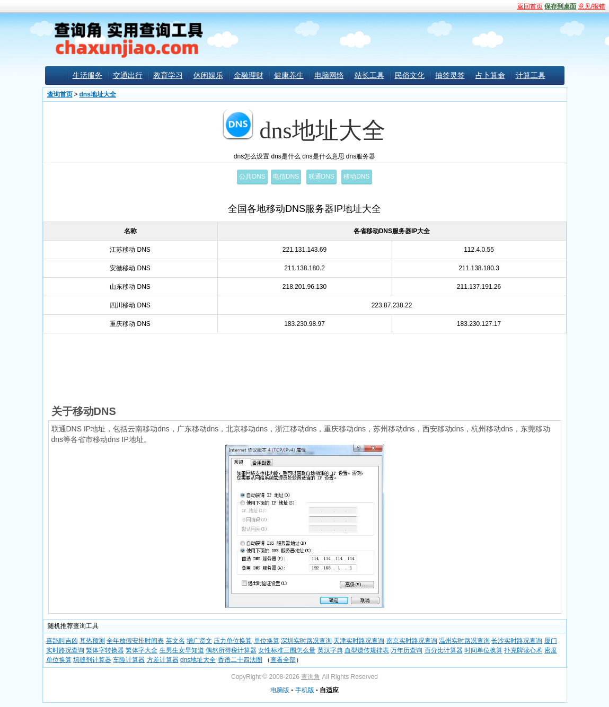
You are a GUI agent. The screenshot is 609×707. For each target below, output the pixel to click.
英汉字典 (330, 650)
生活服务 (87, 75)
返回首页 (530, 6)
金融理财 (248, 75)
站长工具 (369, 75)
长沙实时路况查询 (516, 640)
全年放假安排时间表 (135, 640)
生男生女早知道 (182, 650)
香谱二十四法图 (240, 660)
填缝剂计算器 (92, 660)
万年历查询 (406, 650)
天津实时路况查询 (358, 640)
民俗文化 (410, 75)
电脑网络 (329, 75)
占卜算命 (490, 75)
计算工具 (530, 75)
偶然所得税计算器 (231, 650)
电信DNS (286, 176)
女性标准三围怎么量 (286, 650)
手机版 (304, 690)
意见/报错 (591, 6)
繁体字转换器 (105, 650)
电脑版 (279, 690)
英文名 (175, 640)
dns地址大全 (98, 94)
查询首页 (60, 94)
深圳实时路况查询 (306, 640)
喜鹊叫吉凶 (62, 640)
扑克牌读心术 (523, 650)
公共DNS (252, 176)
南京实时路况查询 (411, 640)
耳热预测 (92, 640)
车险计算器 (129, 660)
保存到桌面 (560, 6)
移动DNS (356, 176)
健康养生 (289, 75)
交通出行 (128, 75)
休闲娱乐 (208, 75)
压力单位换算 (233, 640)
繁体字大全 (141, 650)
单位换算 (266, 640)
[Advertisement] (384, 39)
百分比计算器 (444, 650)
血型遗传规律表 (367, 650)
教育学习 (168, 75)
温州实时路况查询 (464, 640)
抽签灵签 (450, 75)
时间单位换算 (483, 650)
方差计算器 (163, 660)
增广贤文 (199, 640)
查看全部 (283, 660)
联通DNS (321, 176)
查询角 (310, 677)
